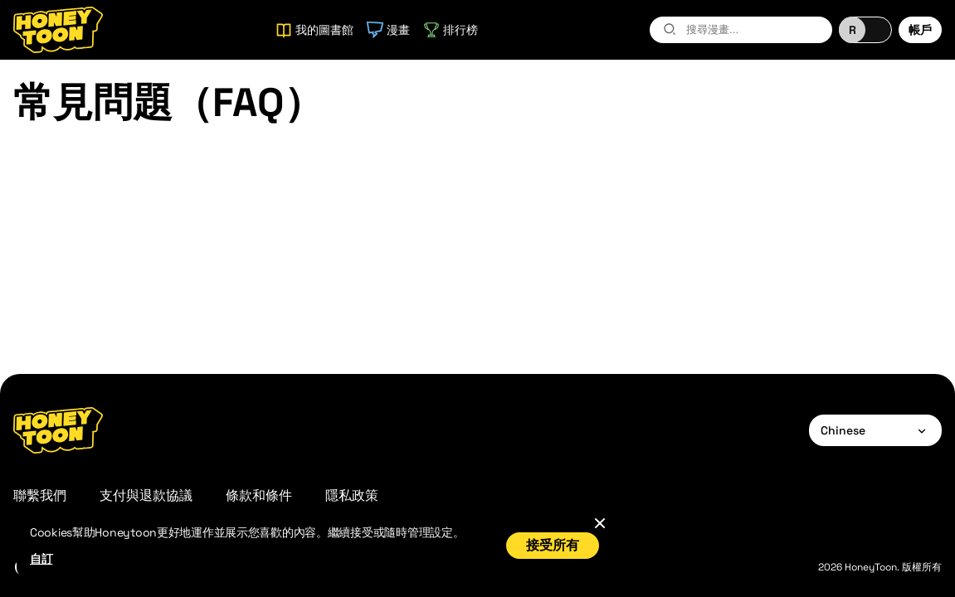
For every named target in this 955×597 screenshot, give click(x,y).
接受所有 (552, 545)
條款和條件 (259, 495)
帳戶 (920, 29)
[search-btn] (669, 29)
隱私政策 (351, 495)
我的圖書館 (314, 30)
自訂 (41, 558)
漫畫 (388, 30)
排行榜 (450, 30)
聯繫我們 (39, 495)
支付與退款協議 (146, 495)
